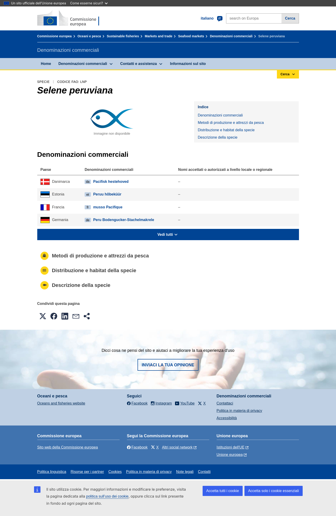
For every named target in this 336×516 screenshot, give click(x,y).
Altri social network (177, 447)
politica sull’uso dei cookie (107, 496)
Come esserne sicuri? (89, 3)
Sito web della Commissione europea (67, 447)
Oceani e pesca (89, 36)
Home (46, 64)
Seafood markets (191, 36)
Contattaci (225, 403)
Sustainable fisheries (123, 36)
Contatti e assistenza (138, 64)
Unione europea (230, 455)
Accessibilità (227, 418)
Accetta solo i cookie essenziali (273, 491)
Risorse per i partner (87, 472)
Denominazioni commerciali (231, 36)
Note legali (185, 472)
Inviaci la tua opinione (168, 365)
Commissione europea (54, 36)
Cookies (115, 472)
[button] (42, 316)
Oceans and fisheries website (61, 403)
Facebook (137, 447)
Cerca (290, 18)
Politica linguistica (51, 472)
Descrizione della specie (218, 137)
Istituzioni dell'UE (230, 447)
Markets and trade (158, 36)
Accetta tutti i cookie (222, 491)
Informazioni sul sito (188, 64)
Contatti (204, 472)
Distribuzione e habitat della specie (226, 130)
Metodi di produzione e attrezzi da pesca (231, 123)
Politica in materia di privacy (239, 411)
